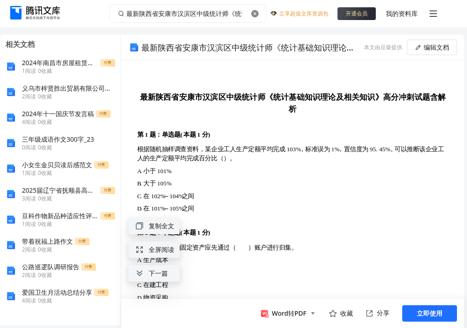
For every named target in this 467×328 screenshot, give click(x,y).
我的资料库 (402, 13)
